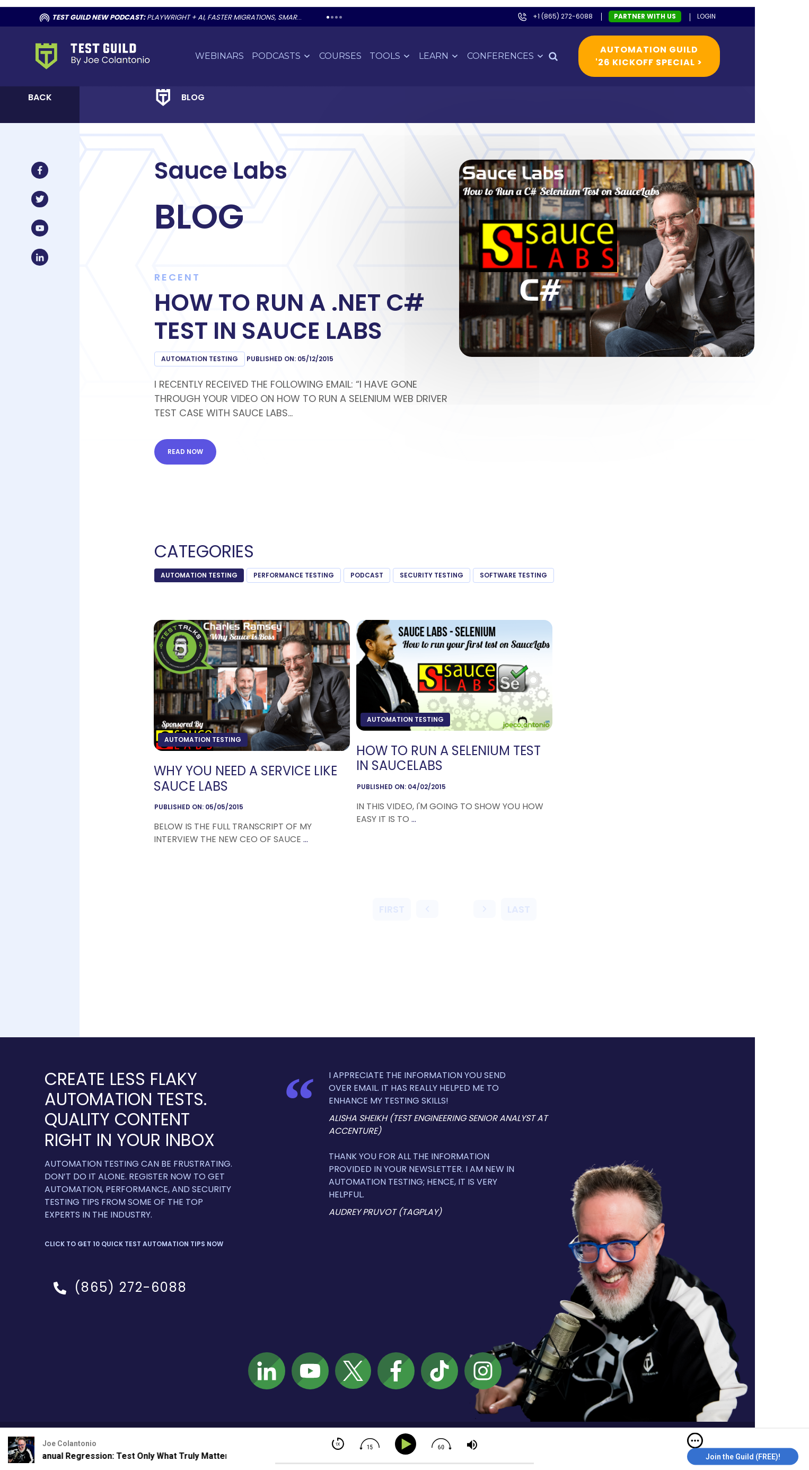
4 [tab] (351, 10)
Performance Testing (304, 568)
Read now (196, 444)
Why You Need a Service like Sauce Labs (256, 772)
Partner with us (656, 9)
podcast (377, 568)
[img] (695, 1441)
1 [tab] (338, 10)
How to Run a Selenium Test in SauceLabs (459, 752)
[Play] (407, 1444)
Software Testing (524, 568)
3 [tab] (347, 10)
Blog (203, 90)
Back (51, 90)
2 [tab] (342, 10)
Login (717, 9)
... (316, 832)
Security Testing (442, 568)
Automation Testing (210, 351)
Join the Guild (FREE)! (743, 1456)
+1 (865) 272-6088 (573, 9)
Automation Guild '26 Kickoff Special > (659, 49)
